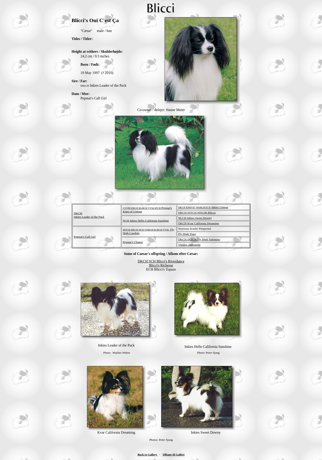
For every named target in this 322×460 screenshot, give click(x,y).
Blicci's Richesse (161, 265)
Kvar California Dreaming (116, 432)
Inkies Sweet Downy (205, 432)
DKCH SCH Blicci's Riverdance (161, 261)
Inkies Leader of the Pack (116, 345)
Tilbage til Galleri (173, 454)
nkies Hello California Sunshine (209, 347)
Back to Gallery (148, 454)
